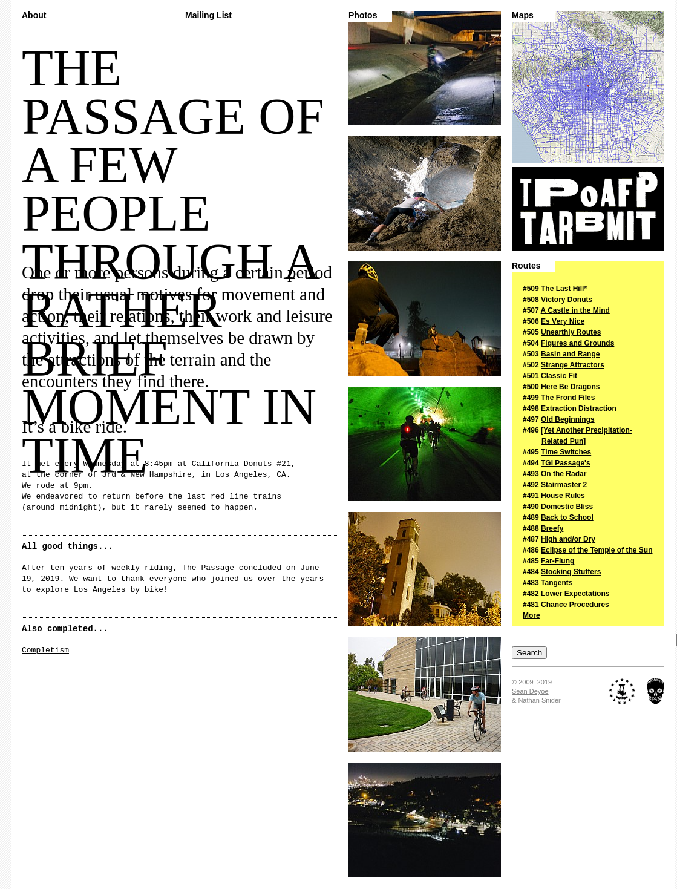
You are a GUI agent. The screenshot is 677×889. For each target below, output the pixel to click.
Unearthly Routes (571, 332)
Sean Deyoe (530, 691)
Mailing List (208, 15)
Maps (523, 15)
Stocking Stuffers (571, 572)
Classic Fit (559, 376)
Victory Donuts (566, 299)
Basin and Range (570, 354)
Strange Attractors (572, 365)
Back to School (567, 517)
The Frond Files (568, 397)
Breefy (552, 528)
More (531, 615)
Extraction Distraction (578, 408)
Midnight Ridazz (655, 691)
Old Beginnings (568, 419)
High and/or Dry (568, 539)
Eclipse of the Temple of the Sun (596, 550)
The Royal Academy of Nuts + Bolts (622, 691)
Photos (362, 15)
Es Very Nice (562, 321)
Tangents (556, 583)
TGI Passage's (565, 463)
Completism (45, 650)
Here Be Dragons (570, 386)
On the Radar (563, 474)
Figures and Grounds (577, 343)
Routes (526, 266)
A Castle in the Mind (575, 310)
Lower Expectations (575, 593)
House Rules (563, 495)
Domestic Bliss (567, 506)
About (34, 15)
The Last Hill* (564, 288)
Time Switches (566, 452)
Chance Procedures (575, 604)
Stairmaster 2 (564, 485)
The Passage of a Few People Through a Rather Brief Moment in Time (588, 209)
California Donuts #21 (241, 463)
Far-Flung (557, 561)
